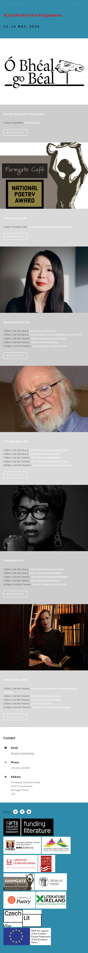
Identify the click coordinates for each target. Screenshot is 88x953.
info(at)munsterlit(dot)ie (22, 753)
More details (15, 132)
